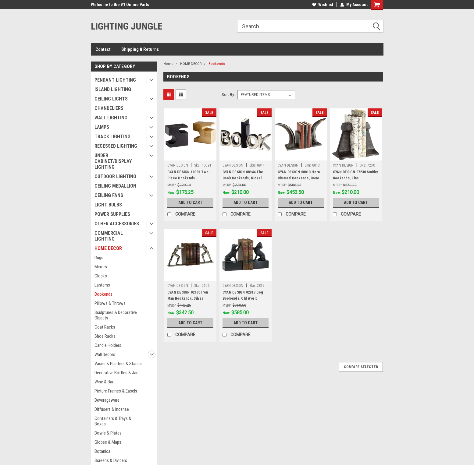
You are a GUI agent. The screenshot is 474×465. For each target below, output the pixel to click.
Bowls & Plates (108, 433)
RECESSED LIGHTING (115, 146)
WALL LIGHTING (110, 118)
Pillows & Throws (110, 303)
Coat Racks (104, 327)
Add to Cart (190, 202)
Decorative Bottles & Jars (117, 372)
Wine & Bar (103, 382)
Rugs (98, 257)
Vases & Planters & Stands (118, 363)
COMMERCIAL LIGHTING (108, 236)
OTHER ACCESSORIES (116, 224)
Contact (103, 49)
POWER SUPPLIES (112, 214)
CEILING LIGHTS (111, 99)
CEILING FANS (108, 195)
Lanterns (102, 285)
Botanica (102, 451)
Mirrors (100, 266)
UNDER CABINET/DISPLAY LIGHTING (113, 161)
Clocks (100, 276)
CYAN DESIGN (177, 165)
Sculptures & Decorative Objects (115, 315)
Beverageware (106, 400)
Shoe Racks (105, 336)
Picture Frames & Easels (115, 391)
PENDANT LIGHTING (115, 80)
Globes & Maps (107, 442)
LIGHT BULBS (108, 205)
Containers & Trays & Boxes (112, 421)
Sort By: (228, 94)
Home (168, 64)
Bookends (103, 294)
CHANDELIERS (108, 108)
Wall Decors (104, 354)
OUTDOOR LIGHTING (115, 176)
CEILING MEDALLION (115, 186)
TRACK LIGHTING (112, 136)
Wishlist (322, 4)
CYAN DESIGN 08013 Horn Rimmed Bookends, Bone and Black (299, 178)
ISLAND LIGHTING (112, 89)
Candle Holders (107, 345)
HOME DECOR (108, 248)
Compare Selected (361, 367)
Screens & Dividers (110, 460)
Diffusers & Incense (111, 409)
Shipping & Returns (140, 49)
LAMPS (101, 127)
